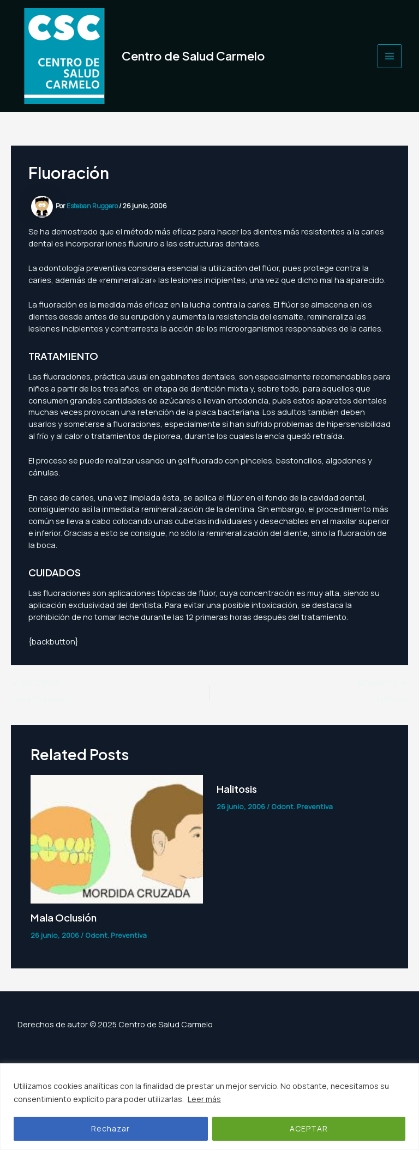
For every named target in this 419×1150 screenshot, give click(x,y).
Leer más (204, 1099)
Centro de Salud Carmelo (193, 55)
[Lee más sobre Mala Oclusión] (116, 838)
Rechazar (110, 1128)
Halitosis (237, 788)
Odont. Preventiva (116, 935)
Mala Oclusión (64, 917)
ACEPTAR (309, 1128)
